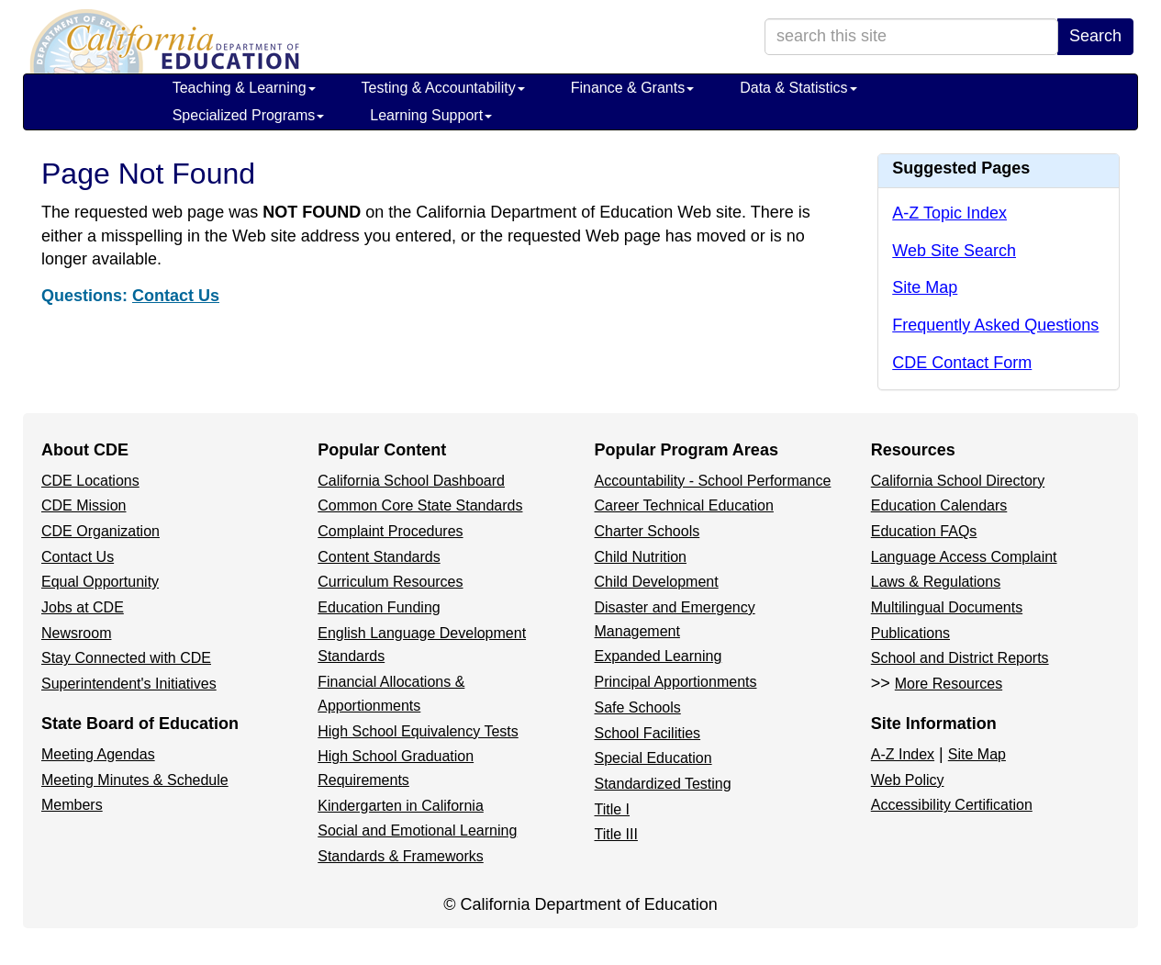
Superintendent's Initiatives (129, 683)
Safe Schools (638, 707)
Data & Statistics (798, 87)
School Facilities (648, 733)
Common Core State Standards (420, 505)
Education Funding (379, 607)
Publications (910, 633)
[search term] (911, 36)
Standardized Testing (663, 783)
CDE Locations (90, 480)
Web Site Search (954, 250)
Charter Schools (647, 531)
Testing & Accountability (443, 87)
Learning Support (431, 115)
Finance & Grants (633, 87)
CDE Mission (83, 505)
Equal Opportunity (100, 581)
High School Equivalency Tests (418, 731)
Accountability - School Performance (713, 480)
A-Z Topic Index (949, 213)
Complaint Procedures (390, 531)
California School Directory (957, 480)
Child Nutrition (641, 557)
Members (72, 805)
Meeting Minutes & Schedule (135, 780)
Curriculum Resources (390, 581)
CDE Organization (100, 531)
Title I (613, 809)
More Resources (948, 683)
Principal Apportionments (676, 682)
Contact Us (175, 295)
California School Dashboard (411, 480)
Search (1095, 36)
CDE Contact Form (962, 362)
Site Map (924, 287)
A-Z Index (902, 754)
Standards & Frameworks (401, 856)
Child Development (657, 581)
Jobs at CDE (82, 607)
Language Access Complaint (964, 557)
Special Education (653, 758)
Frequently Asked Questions (995, 325)
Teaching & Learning (244, 87)
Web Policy (907, 780)
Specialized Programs (249, 115)
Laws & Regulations (935, 581)
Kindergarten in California (401, 806)
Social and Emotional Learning (417, 830)
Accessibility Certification (952, 805)
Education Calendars (939, 505)
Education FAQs (924, 531)
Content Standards (379, 557)
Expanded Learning (658, 656)
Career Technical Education (684, 505)
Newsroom (76, 633)
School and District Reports (960, 658)
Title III (616, 834)
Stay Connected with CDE (126, 658)
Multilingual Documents (946, 607)
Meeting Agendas (98, 754)
